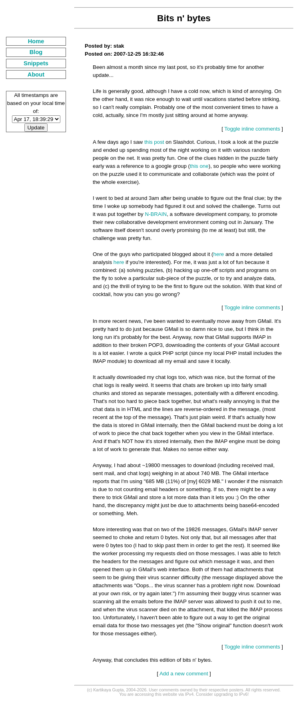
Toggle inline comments (252, 129)
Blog (36, 52)
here (218, 254)
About (36, 74)
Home (36, 41)
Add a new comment (183, 674)
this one (199, 166)
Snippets (36, 63)
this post (154, 142)
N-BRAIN (156, 214)
